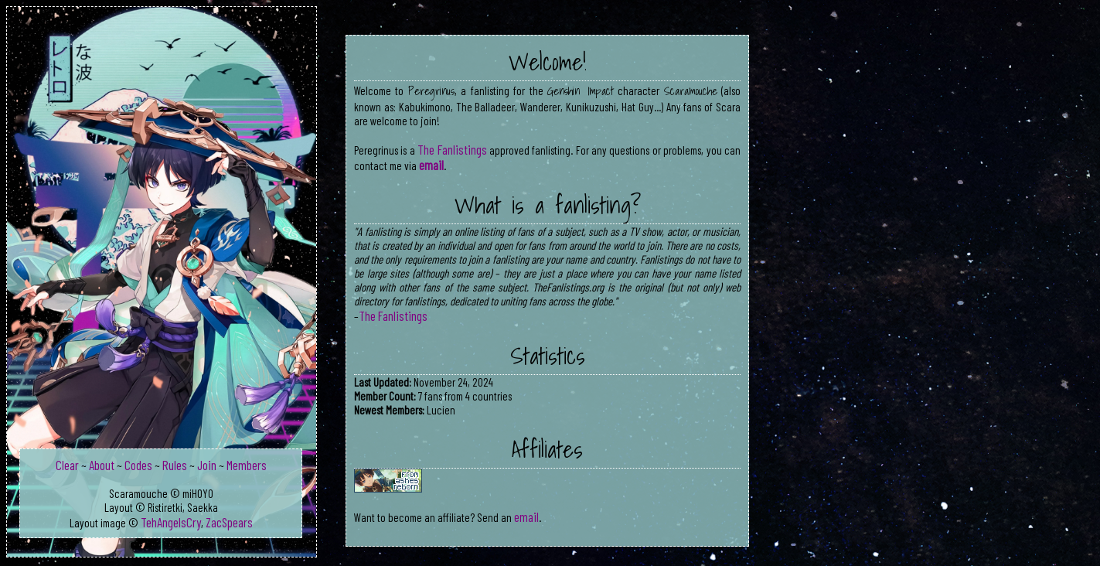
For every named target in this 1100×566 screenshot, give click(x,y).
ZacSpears (229, 522)
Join (206, 464)
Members (246, 464)
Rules (174, 464)
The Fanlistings (451, 149)
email (431, 164)
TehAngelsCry (171, 522)
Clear (67, 464)
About (101, 464)
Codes (138, 464)
